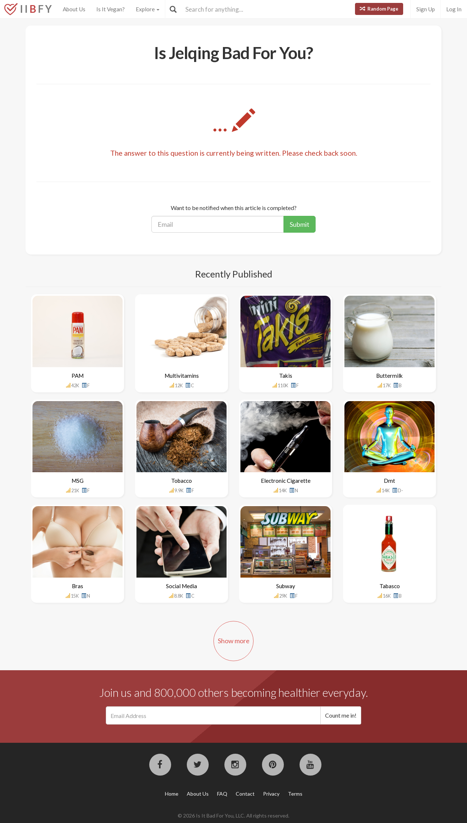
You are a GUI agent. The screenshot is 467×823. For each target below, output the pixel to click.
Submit (299, 224)
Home (171, 794)
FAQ (222, 794)
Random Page (379, 9)
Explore (147, 9)
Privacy (271, 794)
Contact (245, 794)
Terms (295, 794)
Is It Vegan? (110, 9)
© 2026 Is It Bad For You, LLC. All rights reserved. (233, 815)
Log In (454, 9)
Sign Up (425, 9)
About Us (74, 9)
